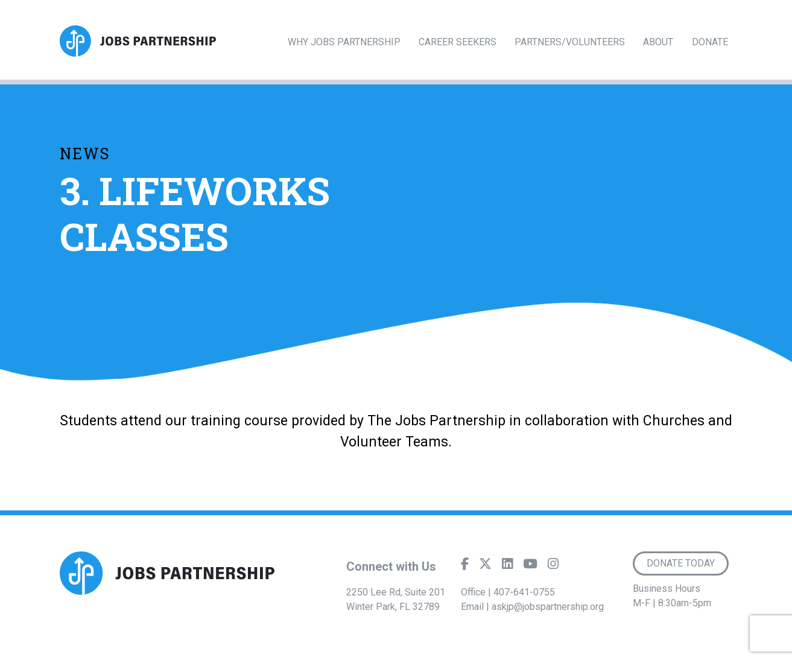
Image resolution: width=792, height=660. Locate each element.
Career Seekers (457, 42)
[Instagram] (553, 566)
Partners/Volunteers (570, 42)
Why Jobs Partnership (344, 42)
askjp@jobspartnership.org (548, 606)
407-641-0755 (524, 592)
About (658, 42)
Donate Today (681, 563)
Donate (710, 42)
